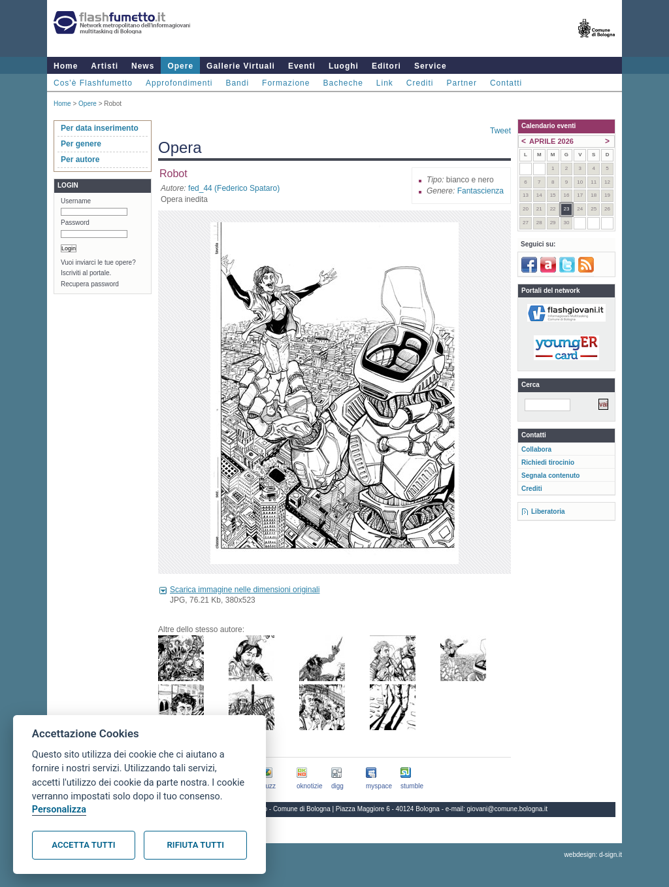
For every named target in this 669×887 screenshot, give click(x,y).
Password (75, 222)
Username (76, 201)
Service (430, 66)
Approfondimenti (179, 83)
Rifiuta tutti (195, 845)
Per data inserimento (100, 128)
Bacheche (343, 83)
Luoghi (344, 66)
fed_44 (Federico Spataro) (234, 188)
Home (66, 66)
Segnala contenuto (550, 475)
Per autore (80, 159)
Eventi (302, 66)
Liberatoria (548, 511)
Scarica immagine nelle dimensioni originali (244, 589)
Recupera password (90, 284)
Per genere (81, 143)
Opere (180, 66)
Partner (462, 83)
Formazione (286, 83)
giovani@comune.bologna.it (507, 808)
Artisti (104, 66)
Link (384, 83)
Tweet (500, 130)
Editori (386, 66)
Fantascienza (480, 190)
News (142, 66)
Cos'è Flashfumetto (93, 83)
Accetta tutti (83, 845)
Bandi (237, 83)
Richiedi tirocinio (547, 462)
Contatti (506, 83)
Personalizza (59, 809)
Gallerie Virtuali (240, 66)
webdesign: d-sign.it (593, 854)
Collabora (536, 449)
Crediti (420, 83)
